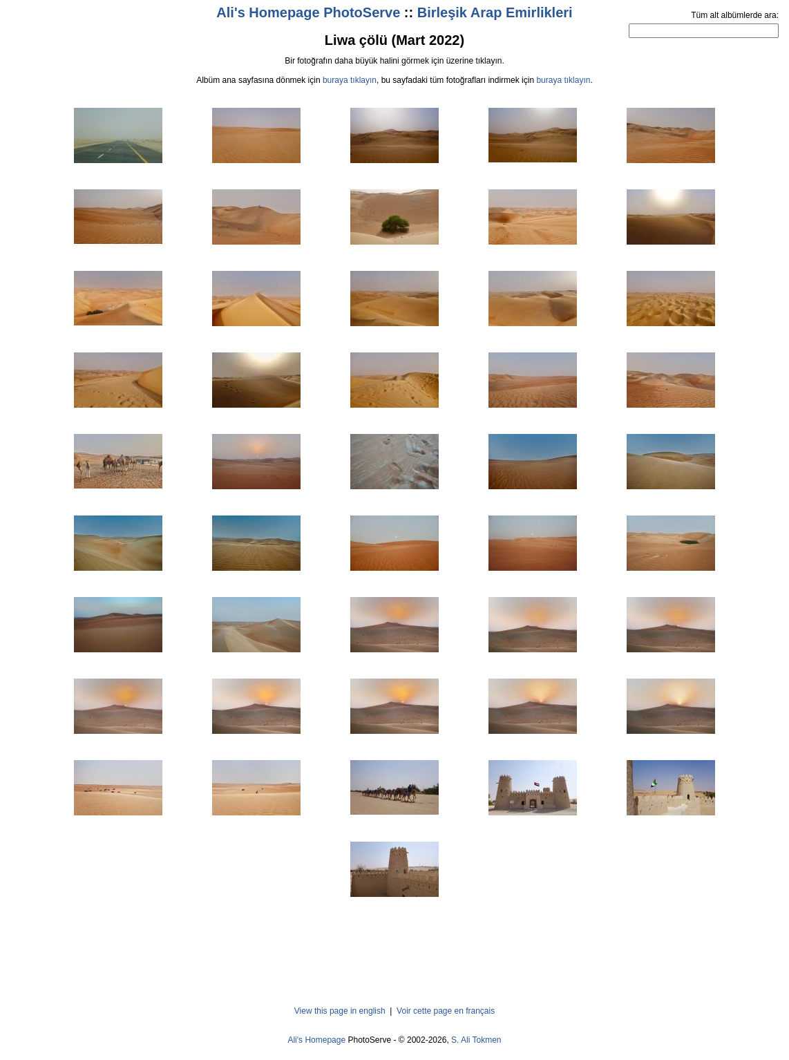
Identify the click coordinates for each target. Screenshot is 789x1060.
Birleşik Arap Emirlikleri (495, 12)
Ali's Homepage (316, 1040)
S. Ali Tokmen (476, 1040)
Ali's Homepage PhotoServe (308, 12)
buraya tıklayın (350, 80)
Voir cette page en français (446, 1011)
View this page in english (340, 1011)
